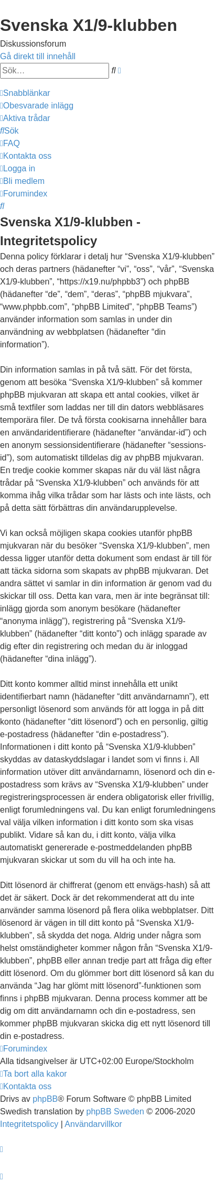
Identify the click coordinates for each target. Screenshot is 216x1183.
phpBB (45, 1098)
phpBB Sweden (115, 1111)
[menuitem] (36, 105)
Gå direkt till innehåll (37, 56)
